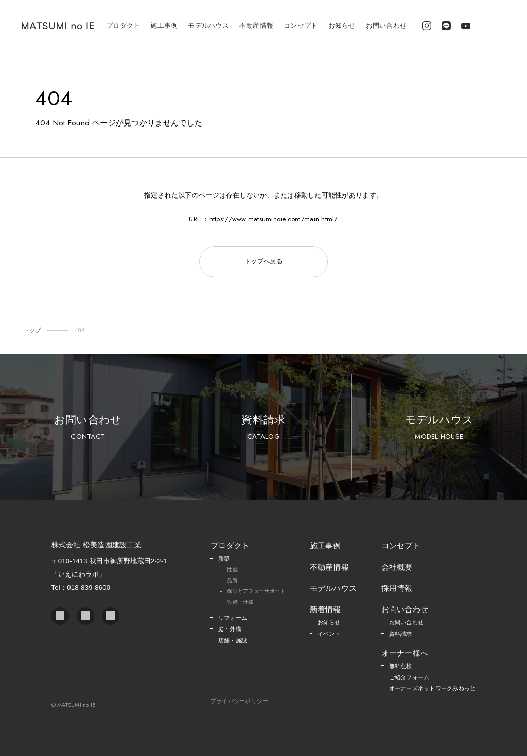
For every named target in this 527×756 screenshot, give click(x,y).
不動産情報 (256, 25)
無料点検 (400, 666)
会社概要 (397, 567)
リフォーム (232, 618)
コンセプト (301, 25)
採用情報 (397, 588)
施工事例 (164, 25)
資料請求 (263, 427)
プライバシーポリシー (239, 701)
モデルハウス (208, 25)
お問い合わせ (386, 25)
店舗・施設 (232, 640)
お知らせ (342, 25)
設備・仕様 (240, 602)
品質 (232, 580)
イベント (329, 634)
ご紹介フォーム (409, 677)
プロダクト (123, 25)
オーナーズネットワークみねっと (432, 688)
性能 (232, 569)
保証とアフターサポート (256, 591)
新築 (224, 558)
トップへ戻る (263, 261)
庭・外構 (229, 629)
